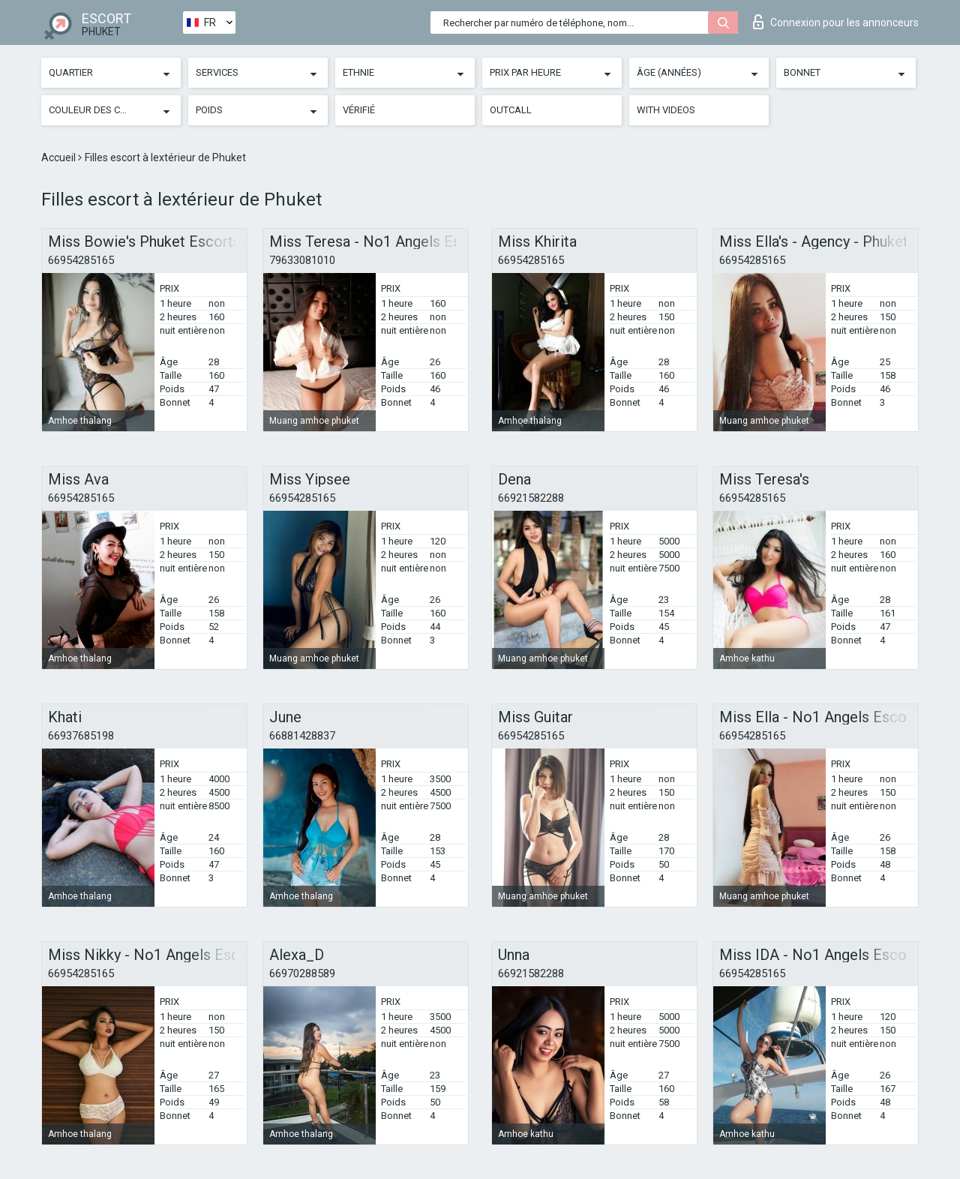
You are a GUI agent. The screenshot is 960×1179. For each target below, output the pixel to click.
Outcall (511, 110)
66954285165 (81, 260)
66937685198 (81, 735)
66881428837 (302, 735)
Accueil (59, 158)
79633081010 (302, 260)
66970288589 (302, 973)
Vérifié (359, 110)
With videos (666, 110)
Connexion (836, 22)
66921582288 (531, 498)
